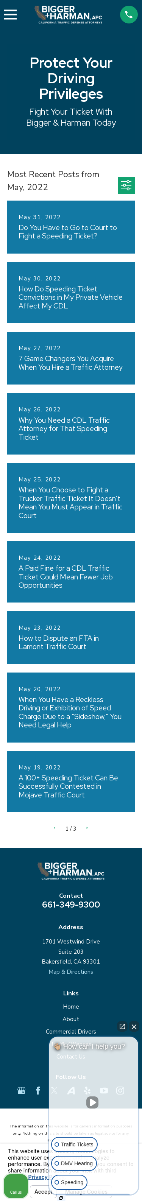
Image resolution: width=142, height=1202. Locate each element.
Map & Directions (70, 972)
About (70, 1019)
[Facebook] (38, 1091)
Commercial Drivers (71, 1031)
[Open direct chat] (122, 1026)
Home (71, 1006)
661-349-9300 (71, 904)
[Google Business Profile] (21, 1091)
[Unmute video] (93, 1102)
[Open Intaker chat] (61, 1197)
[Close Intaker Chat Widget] (134, 1026)
